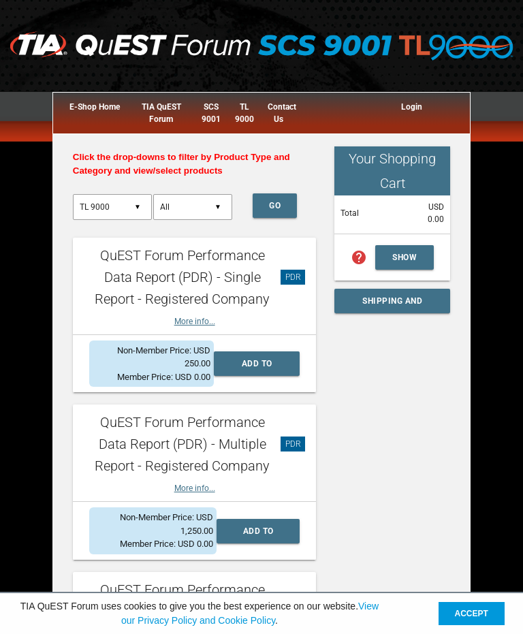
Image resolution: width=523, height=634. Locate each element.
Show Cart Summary (413, 261)
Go (275, 205)
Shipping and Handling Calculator (392, 304)
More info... (194, 321)
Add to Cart (257, 367)
